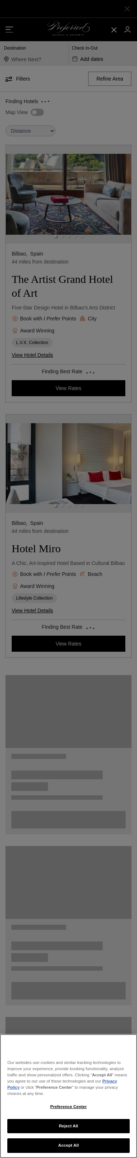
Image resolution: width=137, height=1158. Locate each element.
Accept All (68, 1145)
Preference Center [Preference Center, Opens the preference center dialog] (68, 1106)
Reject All (68, 1126)
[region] (68, 1096)
